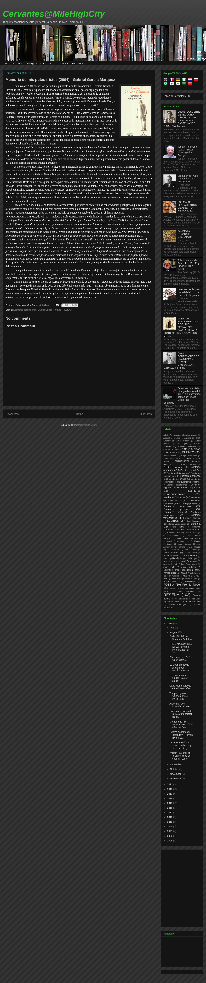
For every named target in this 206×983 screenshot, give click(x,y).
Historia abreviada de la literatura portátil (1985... (180, 714)
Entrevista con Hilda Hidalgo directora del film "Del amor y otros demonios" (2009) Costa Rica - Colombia (182, 395)
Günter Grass (191, 533)
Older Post (146, 413)
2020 (170, 826)
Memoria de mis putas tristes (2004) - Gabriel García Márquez (60, 79)
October (174, 769)
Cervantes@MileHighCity (54, 14)
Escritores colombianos (24, 309)
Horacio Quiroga (184, 544)
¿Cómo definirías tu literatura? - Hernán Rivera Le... (181, 735)
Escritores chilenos (190, 476)
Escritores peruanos (176, 509)
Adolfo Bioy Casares (172, 435)
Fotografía (195, 523)
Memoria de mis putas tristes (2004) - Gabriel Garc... (181, 724)
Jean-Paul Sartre (170, 555)
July (172, 627)
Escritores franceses (174, 497)
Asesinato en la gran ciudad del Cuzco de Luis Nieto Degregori (189, 292)
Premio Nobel (191, 584)
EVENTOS (173, 520)
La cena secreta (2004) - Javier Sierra (178, 678)
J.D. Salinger (195, 547)
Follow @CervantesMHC (176, 96)
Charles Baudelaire (187, 446)
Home (79, 413)
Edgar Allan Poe (189, 456)
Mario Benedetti (183, 570)
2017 (170, 812)
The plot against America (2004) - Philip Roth (179, 696)
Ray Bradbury (186, 591)
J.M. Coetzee (173, 550)
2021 (170, 831)
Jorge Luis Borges (188, 558)
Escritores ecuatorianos (177, 485)
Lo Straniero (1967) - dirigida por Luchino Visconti (180, 667)
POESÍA (168, 584)
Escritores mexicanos (177, 506)
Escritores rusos (173, 512)
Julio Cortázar (188, 567)
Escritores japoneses (187, 503)
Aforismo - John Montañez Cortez (179, 705)
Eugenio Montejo (192, 518)
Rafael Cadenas (177, 588)
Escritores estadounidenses (182, 492)
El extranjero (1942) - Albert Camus (180, 659)
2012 (170, 789)
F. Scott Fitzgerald (192, 521)
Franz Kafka (177, 527)
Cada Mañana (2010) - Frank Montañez (180, 687)
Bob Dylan (183, 443)
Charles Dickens (170, 449)
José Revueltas (170, 561)
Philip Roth (169, 581)
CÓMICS (173, 452)
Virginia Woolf (173, 602)
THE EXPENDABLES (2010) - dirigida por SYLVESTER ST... (181, 648)
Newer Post (12, 413)
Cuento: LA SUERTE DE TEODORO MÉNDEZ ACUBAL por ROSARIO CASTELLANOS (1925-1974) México (181, 119)
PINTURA (190, 581)
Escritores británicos (177, 473)
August (174, 632)
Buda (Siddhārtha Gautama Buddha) (180, 638)
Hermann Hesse (183, 541)
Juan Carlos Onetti (189, 564)
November (176, 774)
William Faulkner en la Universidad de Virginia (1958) (180, 755)
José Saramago (189, 561)
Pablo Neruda (191, 579)
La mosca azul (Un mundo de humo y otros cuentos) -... (180, 745)
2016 (170, 807)
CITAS (197, 449)
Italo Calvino (179, 547)
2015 (170, 803)
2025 (170, 840)
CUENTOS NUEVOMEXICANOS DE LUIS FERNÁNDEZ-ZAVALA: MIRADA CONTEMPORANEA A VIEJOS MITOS (181, 327)
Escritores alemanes (173, 467)
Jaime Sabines (171, 552)
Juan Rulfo (169, 567)
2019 (170, 822)
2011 (170, 784)
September (176, 764)
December (176, 778)
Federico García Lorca (176, 524)
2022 (170, 836)
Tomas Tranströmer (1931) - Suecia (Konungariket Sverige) (188, 151)
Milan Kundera (173, 576)
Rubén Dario (179, 599)
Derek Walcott (169, 456)
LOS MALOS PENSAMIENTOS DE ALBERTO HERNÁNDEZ (187, 206)
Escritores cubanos (191, 482)
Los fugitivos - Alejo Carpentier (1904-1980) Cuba (188, 178)
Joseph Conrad (170, 564)
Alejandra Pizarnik (171, 438)
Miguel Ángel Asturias (191, 573)
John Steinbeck (189, 555)
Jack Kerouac (190, 550)
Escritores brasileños (190, 470)
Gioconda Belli (173, 533)
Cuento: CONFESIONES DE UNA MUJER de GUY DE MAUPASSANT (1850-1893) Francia (181, 360)
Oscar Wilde (176, 579)
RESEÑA (67, 309)
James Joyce (190, 552)
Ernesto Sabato (188, 464)
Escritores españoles (189, 487)
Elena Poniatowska (172, 459)
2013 (170, 793)
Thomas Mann (194, 599)
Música (186, 576)
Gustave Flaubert (171, 536)
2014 (170, 798)
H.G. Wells (182, 538)
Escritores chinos (177, 479)
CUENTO (188, 452)
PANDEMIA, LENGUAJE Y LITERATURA (185, 234)
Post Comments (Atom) (85, 425)
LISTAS (167, 570)
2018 (170, 817)
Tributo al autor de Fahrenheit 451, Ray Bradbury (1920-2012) (188, 264)
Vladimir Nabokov (192, 601)
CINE (184, 449)
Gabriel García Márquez (49, 309)
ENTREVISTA (181, 461)
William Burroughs (177, 605)
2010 (170, 623)
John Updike (169, 558)
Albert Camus (191, 435)
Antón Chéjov (182, 441)
